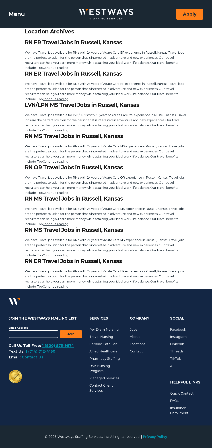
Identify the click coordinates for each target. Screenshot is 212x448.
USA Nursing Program (99, 368)
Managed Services (104, 378)
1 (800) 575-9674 (58, 345)
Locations (137, 344)
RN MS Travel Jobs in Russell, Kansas (74, 136)
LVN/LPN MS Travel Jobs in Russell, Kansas (82, 105)
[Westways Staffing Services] (106, 14)
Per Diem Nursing (104, 330)
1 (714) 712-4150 (40, 351)
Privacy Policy (155, 437)
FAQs (174, 401)
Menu (17, 14)
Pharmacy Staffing (104, 359)
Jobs (133, 330)
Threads (177, 351)
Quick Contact (182, 393)
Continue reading (55, 68)
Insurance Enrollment (179, 410)
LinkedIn (177, 344)
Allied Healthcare (103, 351)
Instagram (178, 337)
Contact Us (32, 357)
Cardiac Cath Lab (103, 344)
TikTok (175, 359)
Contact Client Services (101, 388)
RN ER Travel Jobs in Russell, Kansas (73, 42)
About (135, 337)
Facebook (178, 330)
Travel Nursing (101, 337)
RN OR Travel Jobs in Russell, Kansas (74, 167)
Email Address (18, 327)
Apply (189, 14)
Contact (136, 351)
